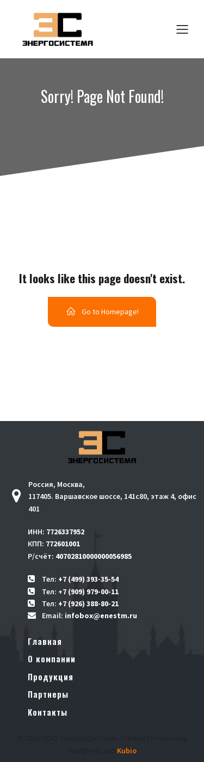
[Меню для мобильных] (182, 29)
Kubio (127, 750)
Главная (45, 641)
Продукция (50, 676)
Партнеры (48, 694)
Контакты (47, 712)
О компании (52, 659)
